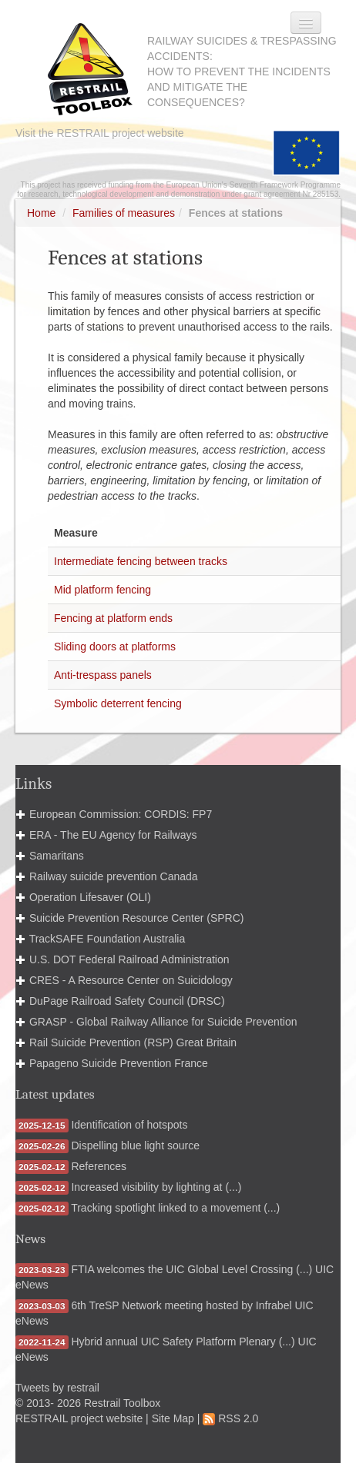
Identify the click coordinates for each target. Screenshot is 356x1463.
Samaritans (56, 856)
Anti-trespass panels (103, 675)
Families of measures (123, 213)
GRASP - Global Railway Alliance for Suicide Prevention (163, 1022)
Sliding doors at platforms (115, 646)
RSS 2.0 (230, 1418)
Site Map (173, 1418)
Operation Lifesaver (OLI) (90, 897)
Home (41, 213)
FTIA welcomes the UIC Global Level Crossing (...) (191, 1269)
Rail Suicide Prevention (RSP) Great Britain (133, 1042)
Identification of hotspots (129, 1125)
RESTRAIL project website (79, 1418)
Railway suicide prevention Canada (113, 876)
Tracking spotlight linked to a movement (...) (175, 1208)
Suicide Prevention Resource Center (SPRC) (136, 918)
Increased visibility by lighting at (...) (156, 1187)
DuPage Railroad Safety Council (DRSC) (127, 1001)
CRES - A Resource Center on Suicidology (131, 980)
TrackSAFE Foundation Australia (107, 939)
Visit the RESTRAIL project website (99, 133)
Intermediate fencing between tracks (140, 561)
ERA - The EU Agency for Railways (113, 835)
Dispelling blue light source (135, 1145)
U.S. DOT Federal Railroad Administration (129, 959)
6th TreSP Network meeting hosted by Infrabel (181, 1305)
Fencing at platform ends (113, 618)
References (98, 1166)
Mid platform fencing (102, 590)
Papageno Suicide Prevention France (118, 1063)
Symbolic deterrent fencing (118, 703)
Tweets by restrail (57, 1388)
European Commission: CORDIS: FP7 (120, 814)
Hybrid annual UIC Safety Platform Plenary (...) (182, 1341)
